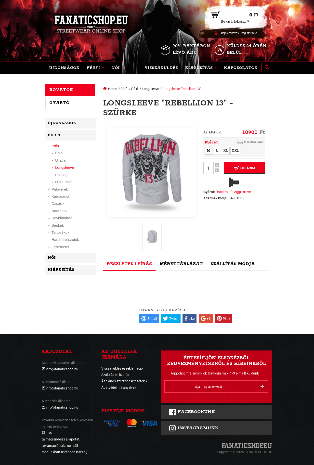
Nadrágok (59, 211)
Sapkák (58, 225)
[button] (95, 68)
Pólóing (61, 175)
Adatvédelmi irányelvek (118, 387)
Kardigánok (61, 196)
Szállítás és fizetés (115, 375)
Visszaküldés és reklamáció (122, 368)
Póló (134, 89)
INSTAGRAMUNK (193, 428)
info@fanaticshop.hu (62, 369)
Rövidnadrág (62, 218)
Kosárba (244, 168)
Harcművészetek (65, 239)
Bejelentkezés (230, 33)
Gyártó (59, 102)
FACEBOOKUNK (192, 412)
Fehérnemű (61, 247)
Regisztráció (249, 33)
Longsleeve (150, 89)
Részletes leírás (129, 264)
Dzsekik (58, 203)
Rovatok (61, 89)
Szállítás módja (232, 264)
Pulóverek (60, 189)
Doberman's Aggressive (233, 192)
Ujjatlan (61, 160)
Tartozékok (60, 232)
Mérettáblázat (253, 142)
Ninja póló (63, 182)
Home (112, 89)
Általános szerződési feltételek (124, 381)
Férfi (124, 89)
